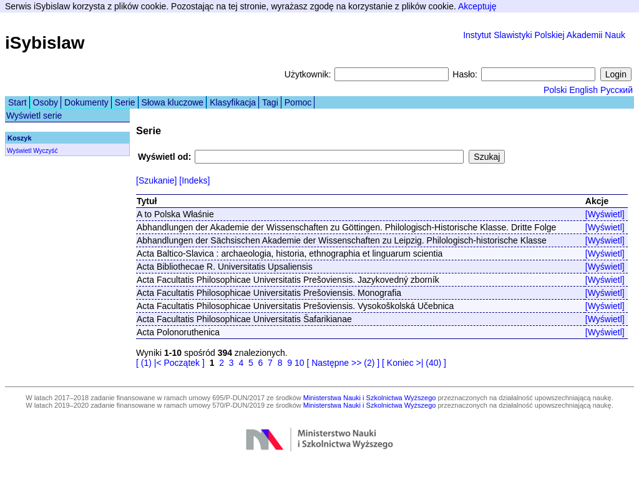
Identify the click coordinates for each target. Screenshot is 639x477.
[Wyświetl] (605, 214)
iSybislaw (45, 42)
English (583, 90)
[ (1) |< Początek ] (170, 363)
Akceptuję (477, 6)
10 (300, 363)
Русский (616, 90)
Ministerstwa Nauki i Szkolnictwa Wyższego (369, 397)
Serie (125, 102)
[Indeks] (194, 180)
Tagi (270, 102)
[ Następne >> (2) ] (342, 363)
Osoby (45, 102)
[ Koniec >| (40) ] (414, 363)
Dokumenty (86, 102)
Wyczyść (45, 150)
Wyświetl (19, 150)
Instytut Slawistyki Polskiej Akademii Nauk (544, 35)
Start (17, 102)
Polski (555, 90)
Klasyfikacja (233, 102)
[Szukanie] (156, 180)
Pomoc (298, 102)
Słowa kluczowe (173, 102)
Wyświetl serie (34, 115)
